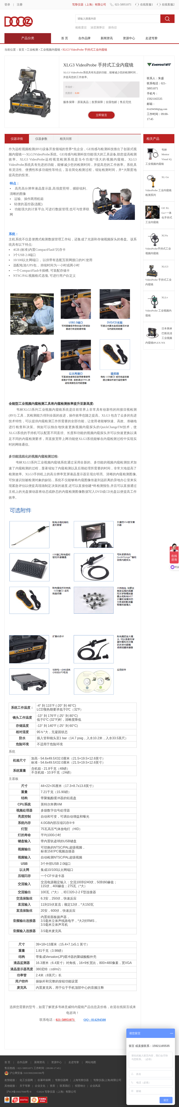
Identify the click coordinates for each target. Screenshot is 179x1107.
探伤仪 (112, 27)
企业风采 (95, 1085)
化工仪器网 (26, 1080)
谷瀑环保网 (44, 1080)
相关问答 (66, 138)
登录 (7, 4)
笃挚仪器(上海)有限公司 (107, 1080)
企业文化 (40, 1085)
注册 (19, 4)
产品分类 (27, 38)
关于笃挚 (25, 1085)
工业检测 (32, 49)
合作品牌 (84, 38)
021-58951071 (123, 4)
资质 (52, 1085)
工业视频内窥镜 (50, 49)
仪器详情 (17, 138)
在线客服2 (168, 4)
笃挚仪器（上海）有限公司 (89, 4)
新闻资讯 (107, 38)
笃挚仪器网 (61, 1080)
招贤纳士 (80, 1085)
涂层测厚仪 (98, 27)
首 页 (64, 38)
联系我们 (65, 1085)
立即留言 (101, 115)
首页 (21, 49)
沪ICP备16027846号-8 (18, 1091)
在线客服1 (146, 4)
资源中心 (129, 38)
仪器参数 (41, 138)
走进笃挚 (151, 38)
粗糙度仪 (81, 27)
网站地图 (90, 1062)
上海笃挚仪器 (81, 1080)
